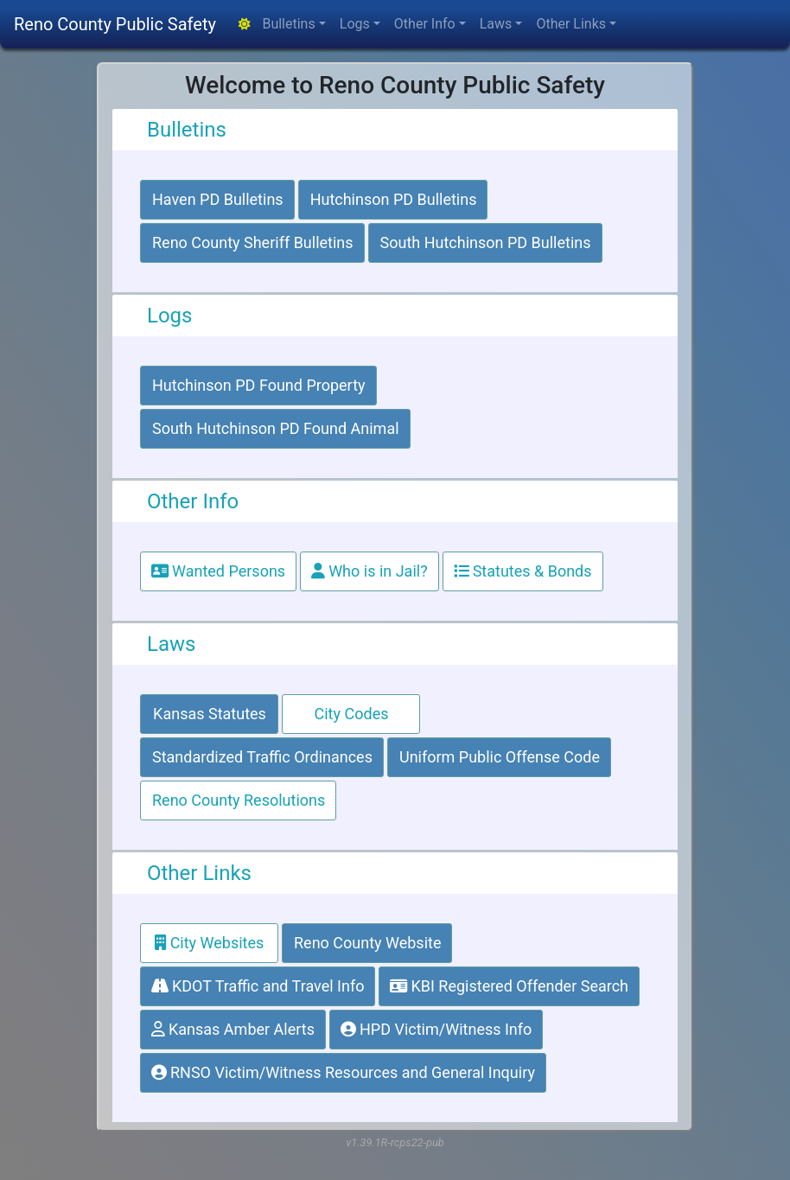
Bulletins (288, 24)
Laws (496, 24)
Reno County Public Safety (115, 24)
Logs (355, 24)
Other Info (425, 24)
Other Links (571, 24)
